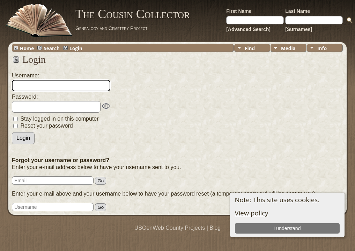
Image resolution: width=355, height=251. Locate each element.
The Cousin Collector (132, 14)
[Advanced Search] (248, 29)
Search (52, 48)
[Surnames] (298, 29)
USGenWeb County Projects (169, 228)
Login (75, 48)
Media (288, 48)
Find (250, 48)
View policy (251, 212)
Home (27, 48)
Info (322, 48)
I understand (287, 228)
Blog (215, 228)
